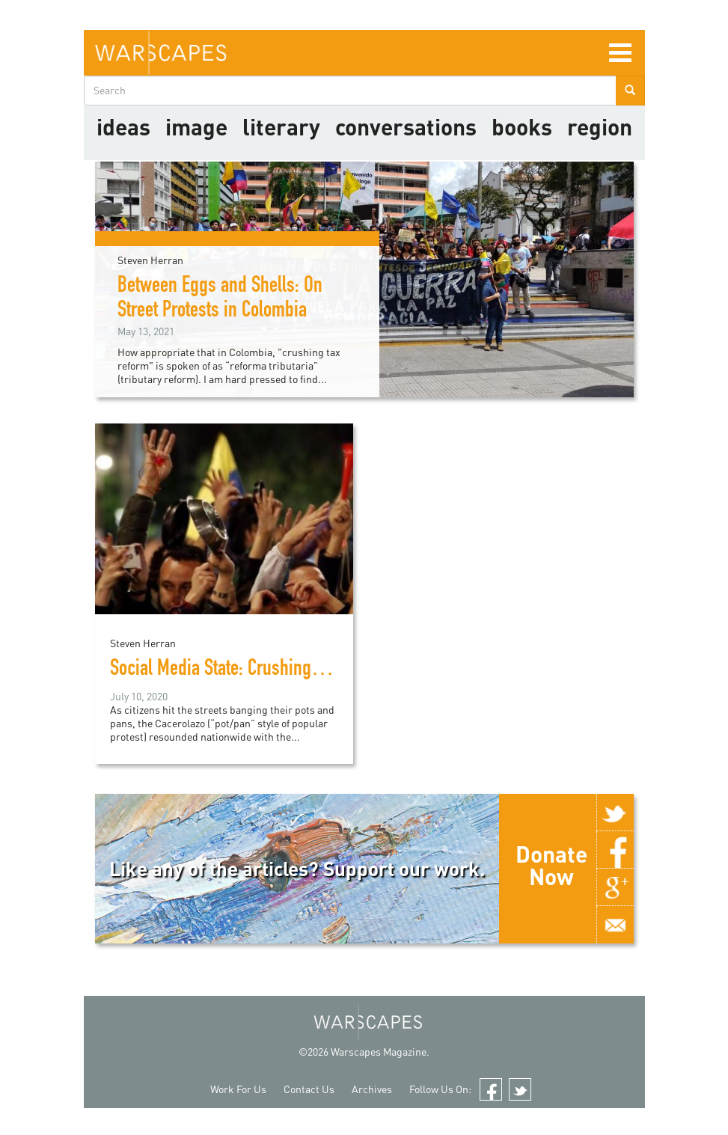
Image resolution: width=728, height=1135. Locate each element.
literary (281, 126)
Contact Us (309, 1089)
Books (522, 126)
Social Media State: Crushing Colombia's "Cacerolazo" (298, 670)
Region (599, 126)
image (196, 126)
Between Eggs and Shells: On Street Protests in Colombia (219, 299)
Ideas (123, 126)
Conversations (406, 126)
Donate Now (551, 864)
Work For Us (238, 1089)
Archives (372, 1089)
